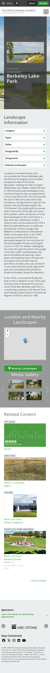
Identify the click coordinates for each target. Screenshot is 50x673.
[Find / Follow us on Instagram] (14, 640)
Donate (43, 3)
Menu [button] (9, 3)
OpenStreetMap (36, 359)
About (32, 3)
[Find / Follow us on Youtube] (24, 640)
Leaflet (29, 359)
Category (10, 130)
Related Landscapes (15, 165)
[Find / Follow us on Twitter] (9, 640)
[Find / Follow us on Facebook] (3, 640)
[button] (17, 3)
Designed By (11, 151)
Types (8, 137)
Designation (11, 158)
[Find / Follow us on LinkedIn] (18, 640)
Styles (8, 144)
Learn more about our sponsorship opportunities (17, 615)
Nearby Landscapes (22, 368)
